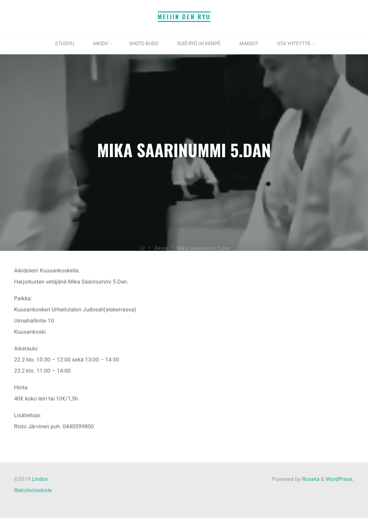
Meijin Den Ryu (184, 16)
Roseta (310, 479)
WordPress (339, 479)
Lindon (40, 479)
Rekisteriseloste (33, 490)
